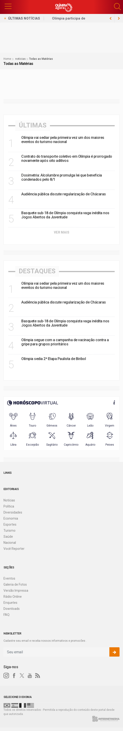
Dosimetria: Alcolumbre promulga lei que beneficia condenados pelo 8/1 (61, 177)
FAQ (6, 615)
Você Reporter (14, 549)
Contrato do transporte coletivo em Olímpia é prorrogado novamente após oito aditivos (66, 158)
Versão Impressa (15, 590)
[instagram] (6, 675)
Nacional (9, 542)
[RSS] (37, 675)
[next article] (110, 18)
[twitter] (22, 675)
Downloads (11, 609)
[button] (8, 5)
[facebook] (14, 675)
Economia (10, 518)
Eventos (9, 578)
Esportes (9, 524)
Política (8, 506)
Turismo (9, 530)
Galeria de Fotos (15, 584)
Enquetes (10, 602)
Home (7, 58)
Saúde (8, 536)
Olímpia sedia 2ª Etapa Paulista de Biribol (53, 359)
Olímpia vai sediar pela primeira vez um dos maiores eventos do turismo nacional (62, 139)
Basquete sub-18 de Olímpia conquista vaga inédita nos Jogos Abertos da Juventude (65, 215)
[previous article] (119, 18)
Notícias (9, 500)
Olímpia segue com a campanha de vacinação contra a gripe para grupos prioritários (65, 342)
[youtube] (30, 675)
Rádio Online (12, 596)
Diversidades (12, 512)
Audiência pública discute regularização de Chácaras (63, 194)
